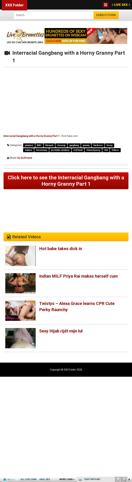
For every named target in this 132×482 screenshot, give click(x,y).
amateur (29, 145)
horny (109, 145)
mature (28, 150)
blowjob (49, 145)
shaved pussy (93, 150)
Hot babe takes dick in (60, 248)
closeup (61, 145)
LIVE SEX (121, 5)
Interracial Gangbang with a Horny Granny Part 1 (31, 136)
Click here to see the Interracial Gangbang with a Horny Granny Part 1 (66, 180)
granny (86, 145)
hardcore (98, 145)
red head (77, 150)
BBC (39, 145)
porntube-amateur (60, 150)
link (129, 427)
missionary (41, 150)
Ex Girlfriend (24, 157)
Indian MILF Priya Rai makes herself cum (78, 276)
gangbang (74, 145)
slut (106, 150)
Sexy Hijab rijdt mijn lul (61, 331)
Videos (115, 150)
